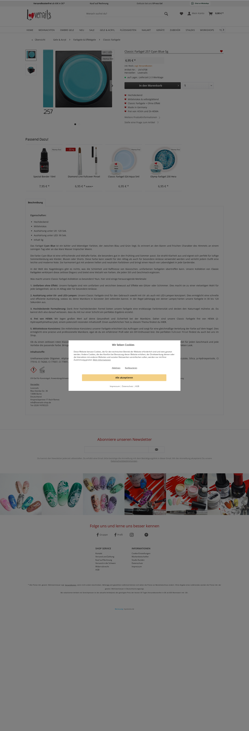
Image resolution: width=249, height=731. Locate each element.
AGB (137, 386)
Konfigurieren (131, 367)
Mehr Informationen (102, 359)
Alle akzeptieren (124, 377)
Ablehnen (116, 367)
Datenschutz (127, 386)
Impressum (115, 386)
